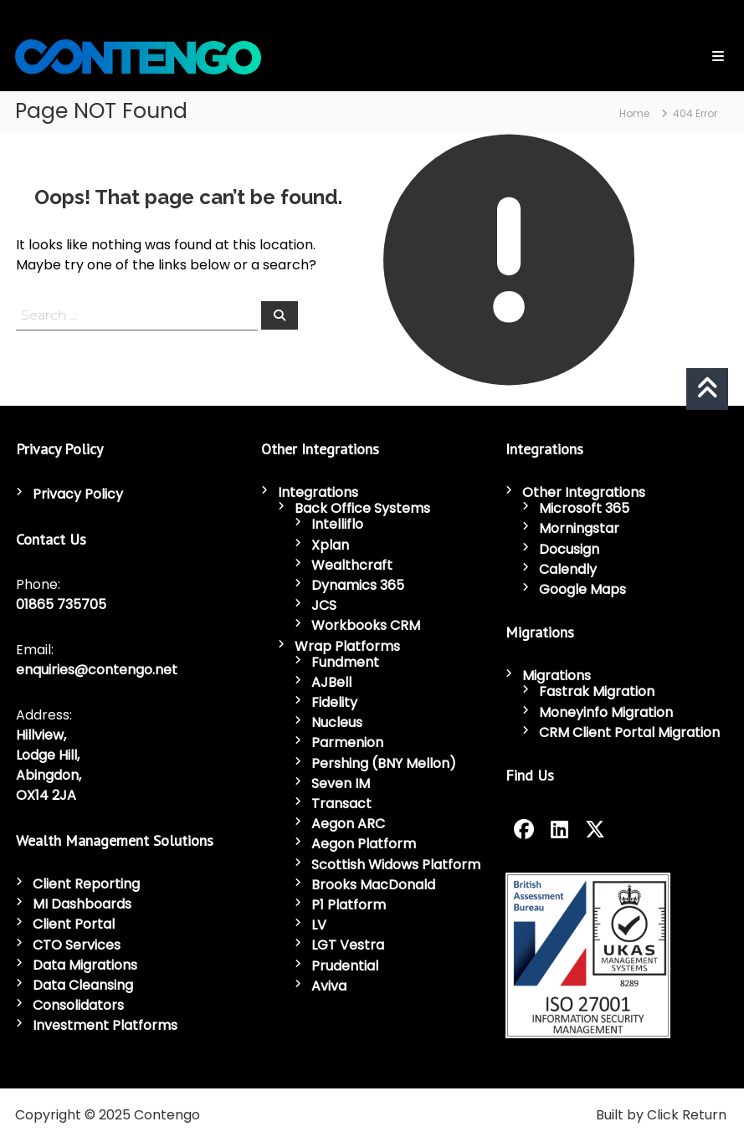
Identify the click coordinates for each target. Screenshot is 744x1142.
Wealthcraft (352, 565)
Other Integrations (583, 492)
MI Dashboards (82, 904)
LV (318, 925)
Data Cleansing (83, 985)
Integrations (318, 492)
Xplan (330, 545)
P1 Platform (348, 904)
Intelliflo (337, 524)
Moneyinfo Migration (606, 712)
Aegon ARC (348, 823)
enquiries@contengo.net (96, 669)
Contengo (167, 1114)
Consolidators (78, 1005)
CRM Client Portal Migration (629, 732)
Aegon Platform (363, 843)
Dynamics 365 (357, 585)
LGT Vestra (347, 945)
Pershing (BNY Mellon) (383, 763)
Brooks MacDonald (373, 884)
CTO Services (77, 945)
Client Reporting (86, 884)
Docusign (569, 549)
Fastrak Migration (596, 691)
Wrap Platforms (347, 646)
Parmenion (347, 742)
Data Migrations (85, 965)
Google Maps (582, 589)
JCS (323, 605)
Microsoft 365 (584, 508)
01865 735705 (61, 604)
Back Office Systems (362, 508)
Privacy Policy (78, 494)
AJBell (331, 682)
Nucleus (336, 722)
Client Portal (74, 924)
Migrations (556, 675)
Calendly (568, 569)
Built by (620, 1114)
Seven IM (340, 783)
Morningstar (579, 528)
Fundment (345, 662)
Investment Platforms (105, 1025)
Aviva (328, 986)
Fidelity (334, 702)
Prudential (344, 966)
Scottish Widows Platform (395, 864)
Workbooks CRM (365, 625)
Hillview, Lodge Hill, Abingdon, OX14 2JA (48, 765)
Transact (341, 803)
